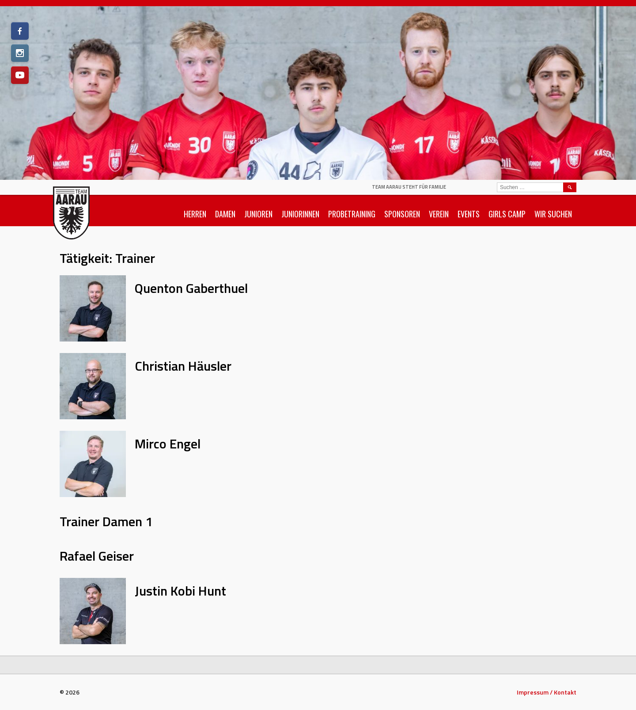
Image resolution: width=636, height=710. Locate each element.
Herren (195, 214)
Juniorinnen (300, 214)
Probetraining (351, 214)
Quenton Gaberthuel (191, 288)
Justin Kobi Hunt (180, 591)
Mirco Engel (168, 443)
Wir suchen (553, 214)
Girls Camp (507, 214)
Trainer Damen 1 (106, 521)
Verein (439, 214)
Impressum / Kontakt (546, 692)
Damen (225, 214)
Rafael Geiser (97, 556)
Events (469, 214)
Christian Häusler (183, 366)
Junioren (258, 214)
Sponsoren (402, 214)
